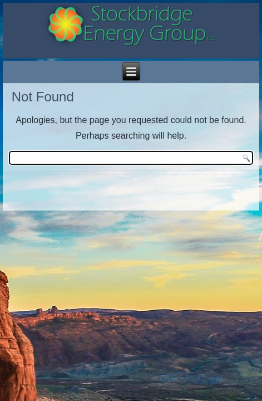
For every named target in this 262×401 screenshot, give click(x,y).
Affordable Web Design (146, 219)
